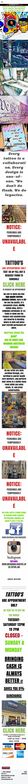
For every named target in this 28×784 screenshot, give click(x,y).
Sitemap (8, 772)
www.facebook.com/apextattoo (14, 538)
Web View (24, 774)
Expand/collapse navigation (14, 2)
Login (25, 772)
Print (3, 772)
